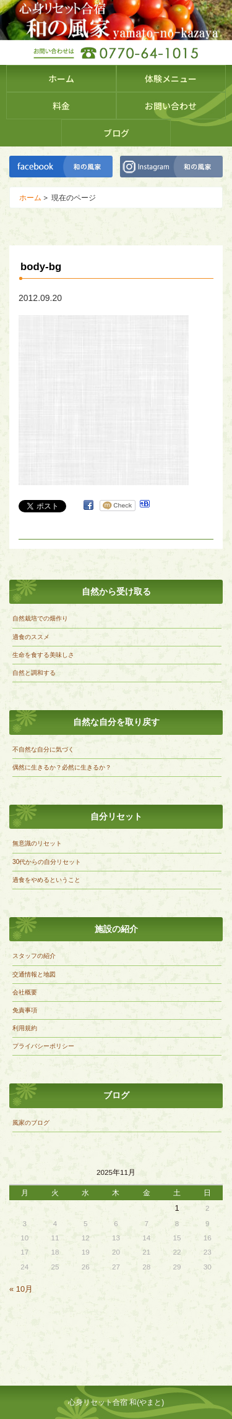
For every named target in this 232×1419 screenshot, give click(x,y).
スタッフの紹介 (34, 955)
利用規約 (24, 1028)
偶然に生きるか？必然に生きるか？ (61, 767)
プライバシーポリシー (43, 1046)
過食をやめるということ (46, 879)
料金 (61, 106)
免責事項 (24, 1010)
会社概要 (24, 992)
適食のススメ (30, 636)
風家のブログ (30, 1122)
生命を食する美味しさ (43, 654)
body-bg (40, 267)
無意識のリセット (37, 843)
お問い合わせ (171, 106)
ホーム (61, 78)
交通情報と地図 (34, 974)
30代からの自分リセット (46, 861)
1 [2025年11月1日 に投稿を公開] (176, 1208)
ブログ (116, 133)
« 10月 (21, 1289)
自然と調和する (34, 672)
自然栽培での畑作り (40, 618)
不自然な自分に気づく (43, 749)
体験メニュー (171, 78)
